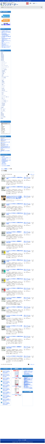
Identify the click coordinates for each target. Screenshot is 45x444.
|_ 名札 (2, 94)
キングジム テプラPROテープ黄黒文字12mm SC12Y (6, 378)
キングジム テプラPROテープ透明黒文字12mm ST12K (6, 392)
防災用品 (2, 115)
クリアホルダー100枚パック (17, 394)
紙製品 (2, 53)
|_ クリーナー (3, 95)
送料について (4, 43)
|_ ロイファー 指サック (5, 96)
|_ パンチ (2, 87)
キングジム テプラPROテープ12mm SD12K (14, 356)
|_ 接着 (2, 80)
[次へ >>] (32, 174)
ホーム (32, 3)
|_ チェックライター (4, 65)
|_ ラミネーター (4, 68)
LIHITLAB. (5, 129)
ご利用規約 (3, 162)
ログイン (36, 3)
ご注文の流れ (4, 158)
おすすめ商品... (3, 116)
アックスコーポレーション (5, 133)
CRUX (5, 127)
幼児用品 (2, 58)
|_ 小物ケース (3, 72)
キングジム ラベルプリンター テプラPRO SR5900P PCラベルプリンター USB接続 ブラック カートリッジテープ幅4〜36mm (14, 197)
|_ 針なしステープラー (5, 76)
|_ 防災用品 (3, 103)
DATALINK (5, 128)
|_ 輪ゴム (2, 92)
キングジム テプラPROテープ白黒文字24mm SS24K (6, 385)
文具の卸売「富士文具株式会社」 (5, 24)
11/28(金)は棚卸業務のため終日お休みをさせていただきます (5, 147)
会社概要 (3, 156)
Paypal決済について (5, 44)
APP (5, 125)
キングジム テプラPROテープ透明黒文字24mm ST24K (6, 396)
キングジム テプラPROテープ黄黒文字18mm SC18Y (6, 389)
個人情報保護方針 (5, 161)
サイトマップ (4, 164)
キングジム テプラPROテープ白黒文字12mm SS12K (6, 371)
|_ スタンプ (3, 85)
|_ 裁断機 (2, 81)
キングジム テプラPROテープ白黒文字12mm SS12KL (6, 382)
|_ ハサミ (2, 79)
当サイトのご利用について (6, 157)
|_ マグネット (3, 99)
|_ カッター (3, 61)
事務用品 (5, 168)
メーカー (2, 121)
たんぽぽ (5, 131)
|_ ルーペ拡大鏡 (4, 69)
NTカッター (5, 130)
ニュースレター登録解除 (6, 165)
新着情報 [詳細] (3, 136)
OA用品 (2, 107)
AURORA (5, 126)
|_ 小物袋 (2, 73)
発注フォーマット (5, 16)
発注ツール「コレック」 (6, 42)
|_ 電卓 (2, 84)
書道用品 (2, 54)
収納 (1, 112)
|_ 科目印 (2, 88)
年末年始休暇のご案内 (4, 144)
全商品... (2, 118)
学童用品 (2, 57)
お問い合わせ (5, 20)
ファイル (2, 106)
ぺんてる (5, 132)
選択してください (5, 123)
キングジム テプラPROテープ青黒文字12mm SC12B (6, 403)
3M (5, 124)
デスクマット (3, 111)
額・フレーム (3, 108)
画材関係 (2, 56)
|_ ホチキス (3, 83)
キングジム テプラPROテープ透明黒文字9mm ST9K (6, 399)
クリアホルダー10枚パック (16, 377)
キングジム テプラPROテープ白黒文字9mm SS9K (6, 375)
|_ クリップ (3, 64)
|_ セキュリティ (4, 102)
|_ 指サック (3, 98)
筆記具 (2, 52)
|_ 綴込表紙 (3, 90)
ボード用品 (3, 110)
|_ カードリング (4, 62)
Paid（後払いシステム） (6, 47)
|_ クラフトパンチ (4, 91)
